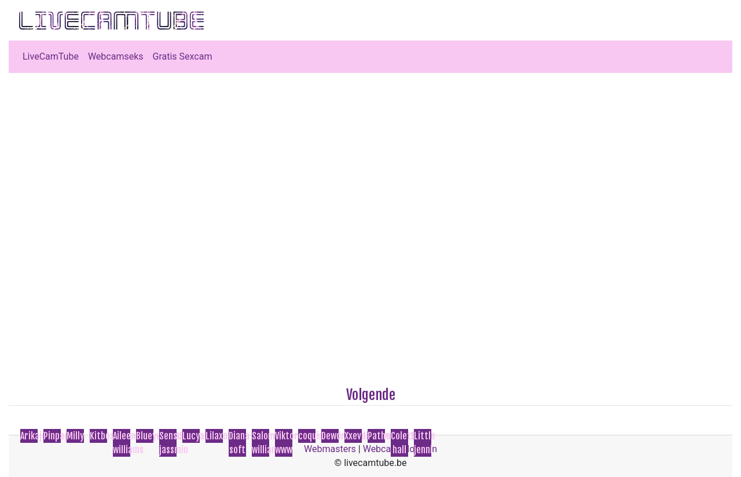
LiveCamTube (51, 56)
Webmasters (330, 448)
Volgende (370, 394)
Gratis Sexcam (182, 56)
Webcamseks (116, 56)
